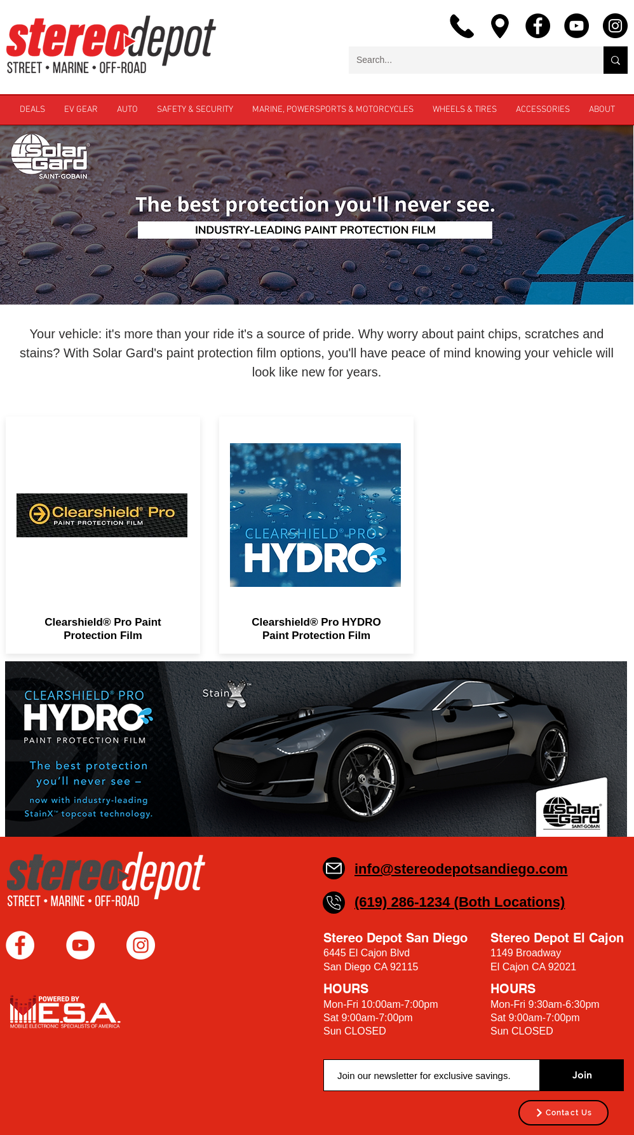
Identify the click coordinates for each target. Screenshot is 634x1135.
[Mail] (334, 868)
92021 (562, 966)
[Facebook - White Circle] (20, 945)
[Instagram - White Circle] (140, 945)
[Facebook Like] (85, 980)
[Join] (582, 1075)
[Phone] (334, 902)
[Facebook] (537, 25)
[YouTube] (576, 25)
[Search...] (466, 60)
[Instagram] (615, 25)
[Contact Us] (563, 1112)
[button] (601, 110)
